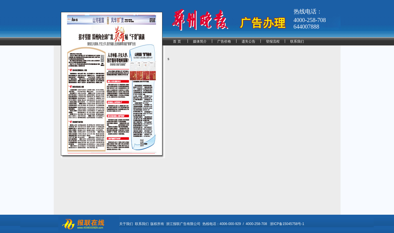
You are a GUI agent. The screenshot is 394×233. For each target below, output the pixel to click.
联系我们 (297, 41)
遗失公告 (248, 41)
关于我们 (126, 224)
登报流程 (273, 41)
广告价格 (224, 41)
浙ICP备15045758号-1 (287, 224)
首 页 (177, 41)
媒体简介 (200, 41)
